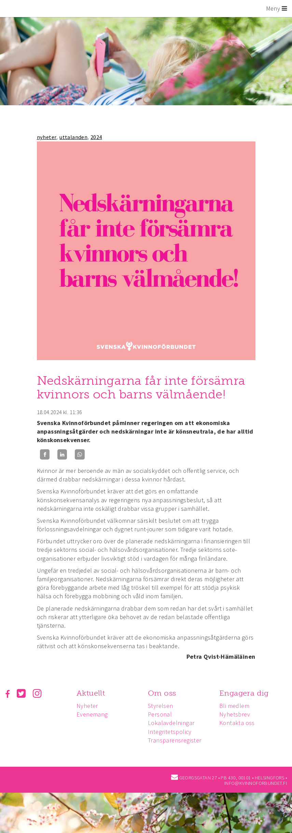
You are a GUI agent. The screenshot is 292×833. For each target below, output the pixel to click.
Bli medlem (234, 706)
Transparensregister (174, 740)
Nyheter (87, 706)
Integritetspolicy (170, 732)
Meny (276, 8)
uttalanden (73, 137)
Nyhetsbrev (234, 714)
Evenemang (92, 714)
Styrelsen (160, 706)
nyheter (47, 137)
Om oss (162, 693)
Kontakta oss (237, 723)
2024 (96, 137)
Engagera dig (244, 693)
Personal (160, 714)
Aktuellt (91, 693)
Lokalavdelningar (171, 723)
